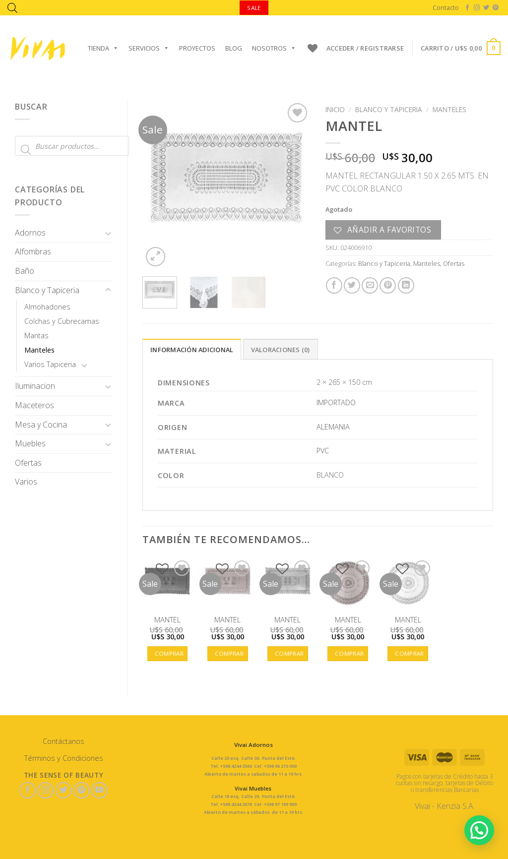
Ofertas (28, 462)
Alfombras (33, 251)
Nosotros (274, 48)
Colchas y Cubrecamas (61, 321)
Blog (233, 48)
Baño (24, 270)
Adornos (30, 232)
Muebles (30, 443)
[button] (479, 829)
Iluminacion (35, 385)
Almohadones (47, 306)
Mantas (36, 335)
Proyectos (197, 48)
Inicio (335, 109)
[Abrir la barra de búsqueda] (12, 7)
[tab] (191, 349)
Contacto (446, 7)
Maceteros (34, 405)
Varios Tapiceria (50, 364)
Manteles (39, 350)
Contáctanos (63, 741)
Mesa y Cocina (41, 424)
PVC (323, 450)
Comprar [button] (169, 653)
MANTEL (167, 619)
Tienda (103, 48)
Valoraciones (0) (280, 349)
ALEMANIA (333, 426)
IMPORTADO (336, 402)
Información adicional (191, 349)
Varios (26, 481)
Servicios (148, 48)
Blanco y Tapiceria (47, 290)
